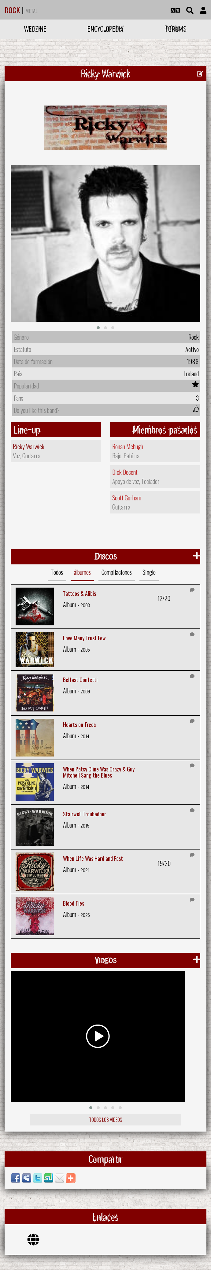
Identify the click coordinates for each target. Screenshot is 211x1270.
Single (149, 572)
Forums (176, 29)
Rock (193, 337)
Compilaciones (117, 572)
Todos (57, 572)
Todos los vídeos (105, 1119)
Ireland (191, 373)
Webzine (35, 29)
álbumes (82, 572)
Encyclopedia (105, 29)
